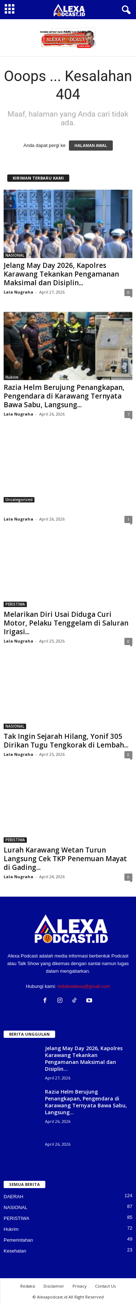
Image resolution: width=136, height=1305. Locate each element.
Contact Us (105, 1286)
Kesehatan (15, 1251)
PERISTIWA (15, 604)
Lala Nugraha (18, 292)
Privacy (80, 1286)
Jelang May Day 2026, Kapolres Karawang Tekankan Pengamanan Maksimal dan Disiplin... (61, 274)
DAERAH (13, 1196)
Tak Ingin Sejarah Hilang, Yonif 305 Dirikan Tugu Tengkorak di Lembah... (66, 741)
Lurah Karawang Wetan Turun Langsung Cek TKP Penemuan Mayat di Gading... (65, 858)
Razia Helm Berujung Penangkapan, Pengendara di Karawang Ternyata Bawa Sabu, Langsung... (64, 396)
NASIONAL (14, 255)
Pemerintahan (18, 1240)
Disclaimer (54, 1286)
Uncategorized (19, 499)
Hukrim (11, 377)
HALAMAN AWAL (90, 145)
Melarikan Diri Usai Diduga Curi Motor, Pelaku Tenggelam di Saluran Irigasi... (66, 623)
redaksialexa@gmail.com (83, 986)
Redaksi (27, 1286)
